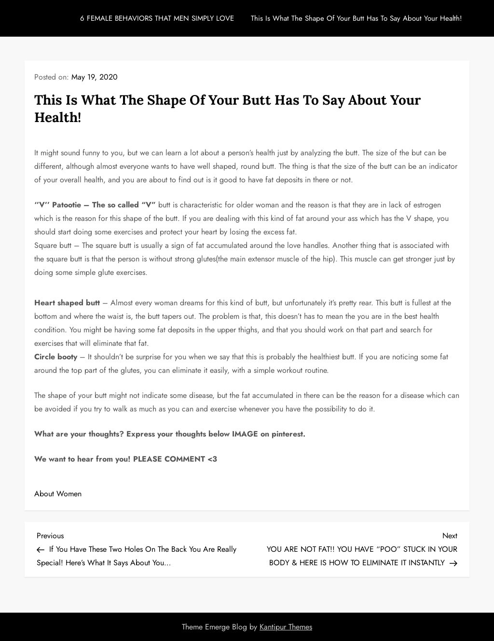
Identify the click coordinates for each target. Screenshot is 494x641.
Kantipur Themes (286, 626)
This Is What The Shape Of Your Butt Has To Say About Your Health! (356, 18)
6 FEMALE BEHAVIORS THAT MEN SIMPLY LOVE (157, 18)
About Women (58, 493)
